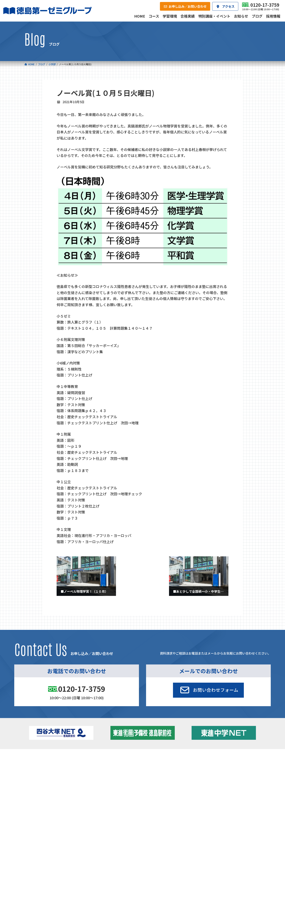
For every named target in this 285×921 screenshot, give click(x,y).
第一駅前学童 (156, 775)
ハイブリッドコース (106, 776)
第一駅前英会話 (157, 780)
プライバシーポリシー (248, 822)
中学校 (96, 764)
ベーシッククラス (49, 786)
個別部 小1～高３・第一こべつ (167, 769)
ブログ (217, 775)
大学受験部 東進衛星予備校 (167, 764)
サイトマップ (226, 822)
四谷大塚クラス (48, 781)
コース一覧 (36, 758)
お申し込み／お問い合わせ (239, 796)
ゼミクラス (45, 776)
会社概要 (112, 796)
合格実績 (34, 796)
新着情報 (212, 758)
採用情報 (189, 796)
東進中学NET (104, 781)
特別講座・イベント (225, 764)
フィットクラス (48, 770)
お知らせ (218, 769)
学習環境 (73, 796)
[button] (208, 690)
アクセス (150, 796)
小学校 (40, 764)
